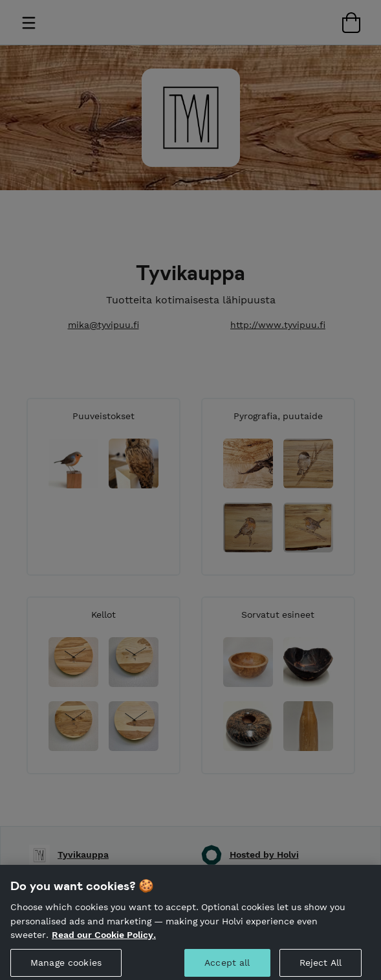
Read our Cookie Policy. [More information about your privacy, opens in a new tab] (104, 942)
